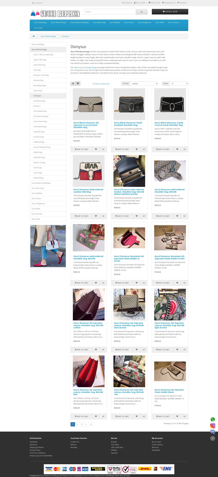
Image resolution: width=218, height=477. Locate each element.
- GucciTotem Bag (39, 121)
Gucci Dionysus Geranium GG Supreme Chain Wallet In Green (129, 258)
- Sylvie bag (37, 167)
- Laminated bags (39, 126)
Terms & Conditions (37, 453)
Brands (114, 442)
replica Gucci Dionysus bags (85, 67)
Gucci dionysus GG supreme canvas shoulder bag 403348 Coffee (88, 325)
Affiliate (114, 450)
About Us (33, 444)
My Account (156, 442)
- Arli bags (36, 70)
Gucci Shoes (129, 22)
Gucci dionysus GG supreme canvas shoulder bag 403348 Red (88, 392)
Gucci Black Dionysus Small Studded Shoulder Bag (128, 123)
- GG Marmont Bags (40, 116)
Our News (115, 444)
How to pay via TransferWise (41, 456)
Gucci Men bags (99, 22)
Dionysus (65, 36)
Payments (33, 442)
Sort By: (126, 83)
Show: (166, 83)
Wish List (155, 447)
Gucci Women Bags (58, 22)
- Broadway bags (39, 85)
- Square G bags (38, 162)
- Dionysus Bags (38, 101)
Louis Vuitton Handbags (79, 22)
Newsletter (156, 450)
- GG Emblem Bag (39, 111)
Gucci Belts (159, 22)
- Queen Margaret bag (41, 147)
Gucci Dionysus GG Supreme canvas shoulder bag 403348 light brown (169, 325)
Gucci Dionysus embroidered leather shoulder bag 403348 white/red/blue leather (129, 191)
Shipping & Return (37, 447)
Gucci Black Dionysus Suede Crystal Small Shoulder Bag (169, 123)
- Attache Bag (37, 178)
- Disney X (36, 106)
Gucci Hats (38, 28)
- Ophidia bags (38, 131)
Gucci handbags (40, 22)
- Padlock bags (38, 142)
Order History (157, 444)
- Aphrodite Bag (38, 65)
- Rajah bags (37, 152)
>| (91, 424)
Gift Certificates (117, 447)
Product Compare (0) (101, 84)
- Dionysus (36, 96)
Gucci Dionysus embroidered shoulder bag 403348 (169, 190)
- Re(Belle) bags (38, 157)
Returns (73, 444)
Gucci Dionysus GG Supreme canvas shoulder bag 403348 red (129, 392)
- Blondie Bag (37, 80)
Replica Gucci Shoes (86, 475)
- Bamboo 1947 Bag (40, 75)
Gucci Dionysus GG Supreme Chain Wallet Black (169, 390)
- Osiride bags (38, 137)
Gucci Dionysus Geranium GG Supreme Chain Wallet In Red (169, 257)
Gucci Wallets (115, 22)
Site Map (73, 447)
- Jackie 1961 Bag (39, 60)
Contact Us (74, 442)
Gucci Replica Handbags (49, 475)
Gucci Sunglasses (144, 22)
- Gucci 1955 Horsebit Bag (42, 54)
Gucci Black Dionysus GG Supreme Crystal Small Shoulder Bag (86, 125)
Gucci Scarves (173, 22)
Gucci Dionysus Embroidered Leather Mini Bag (88, 190)
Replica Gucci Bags (70, 475)
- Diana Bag (37, 90)
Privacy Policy (35, 450)
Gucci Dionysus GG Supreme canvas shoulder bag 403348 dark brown (129, 325)
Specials (114, 453)
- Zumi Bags (37, 173)
